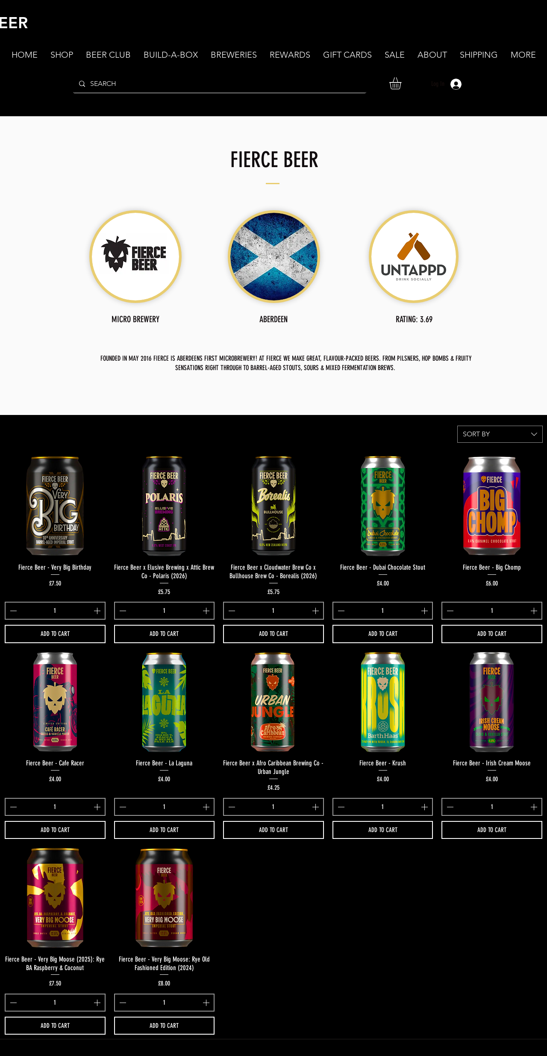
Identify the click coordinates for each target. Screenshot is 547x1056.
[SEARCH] (219, 84)
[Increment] (98, 611)
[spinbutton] (55, 611)
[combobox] (500, 434)
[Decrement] (12, 611)
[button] (432, 54)
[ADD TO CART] (55, 634)
